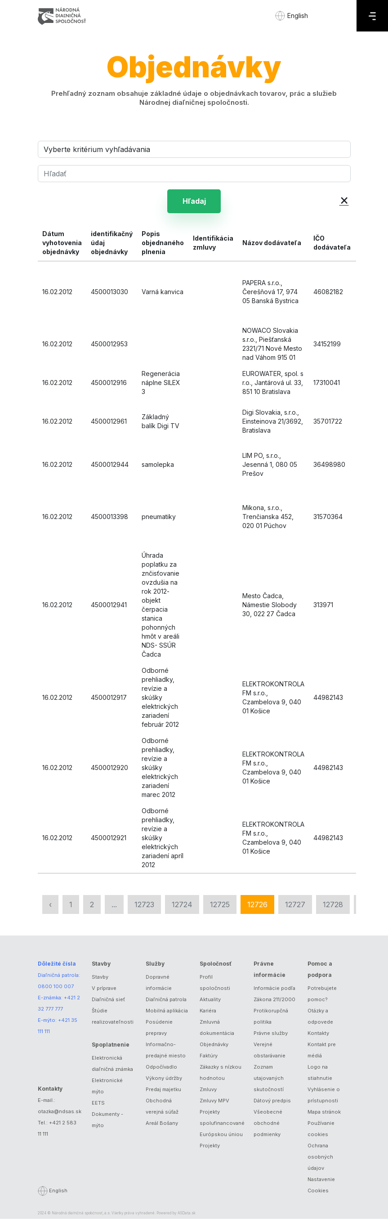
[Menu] (372, 15)
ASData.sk (187, 1216)
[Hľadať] (194, 173)
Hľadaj (194, 202)
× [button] (344, 199)
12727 (295, 907)
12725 (220, 907)
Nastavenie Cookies (321, 1188)
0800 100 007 (56, 989)
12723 (144, 907)
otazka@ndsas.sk (59, 1114)
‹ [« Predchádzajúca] (50, 907)
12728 (333, 907)
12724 (182, 907)
